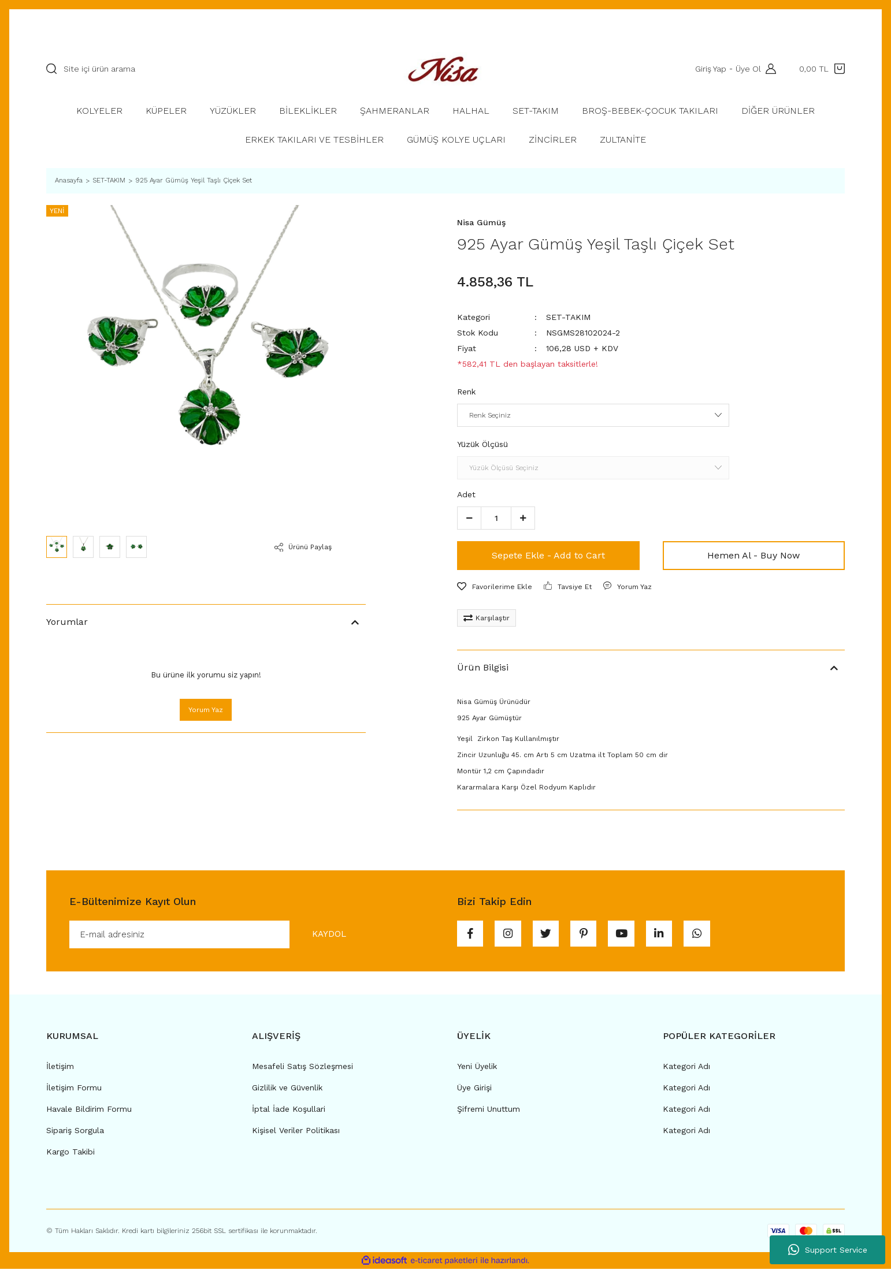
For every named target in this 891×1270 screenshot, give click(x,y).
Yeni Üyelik (477, 1067)
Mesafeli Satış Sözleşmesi (302, 1067)
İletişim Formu (74, 1088)
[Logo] (446, 68)
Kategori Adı (686, 1067)
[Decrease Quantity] (469, 518)
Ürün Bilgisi (482, 667)
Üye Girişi (474, 1088)
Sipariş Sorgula (75, 1131)
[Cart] (822, 68)
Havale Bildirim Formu (89, 1110)
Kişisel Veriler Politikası (296, 1131)
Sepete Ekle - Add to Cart (548, 555)
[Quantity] (496, 518)
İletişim (60, 1067)
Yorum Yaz (205, 710)
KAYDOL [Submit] (326, 934)
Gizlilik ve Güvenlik (287, 1088)
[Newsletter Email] (219, 935)
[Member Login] (768, 68)
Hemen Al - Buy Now (753, 555)
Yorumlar (67, 621)
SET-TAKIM (568, 317)
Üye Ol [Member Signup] (747, 68)
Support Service (827, 1249)
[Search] (206, 68)
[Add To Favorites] (494, 587)
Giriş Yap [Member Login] (709, 68)
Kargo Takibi (70, 1152)
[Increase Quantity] (522, 518)
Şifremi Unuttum (488, 1110)
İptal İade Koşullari (288, 1110)
